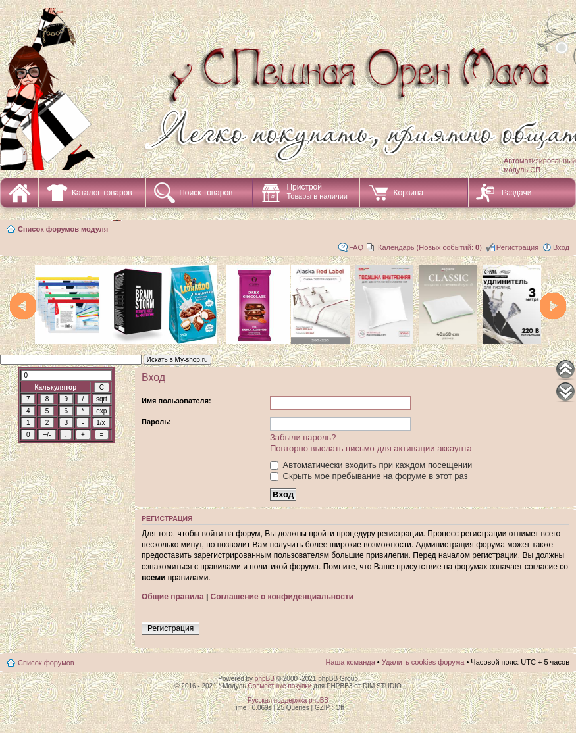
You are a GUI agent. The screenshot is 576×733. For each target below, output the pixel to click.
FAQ (356, 247)
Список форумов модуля (63, 229)
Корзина (408, 192)
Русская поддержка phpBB (288, 700)
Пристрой (317, 191)
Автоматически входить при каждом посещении (371, 465)
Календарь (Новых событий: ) (430, 247)
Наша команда (350, 662)
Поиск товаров (205, 192)
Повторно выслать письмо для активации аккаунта (371, 448)
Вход (561, 247)
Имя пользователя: (176, 401)
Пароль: (156, 422)
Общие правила (173, 596)
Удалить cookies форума (423, 662)
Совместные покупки (279, 686)
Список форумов (46, 663)
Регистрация (517, 247)
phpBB (265, 678)
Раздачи (517, 192)
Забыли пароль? (303, 437)
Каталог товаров (102, 192)
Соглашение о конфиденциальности (282, 596)
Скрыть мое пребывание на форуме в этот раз (369, 476)
